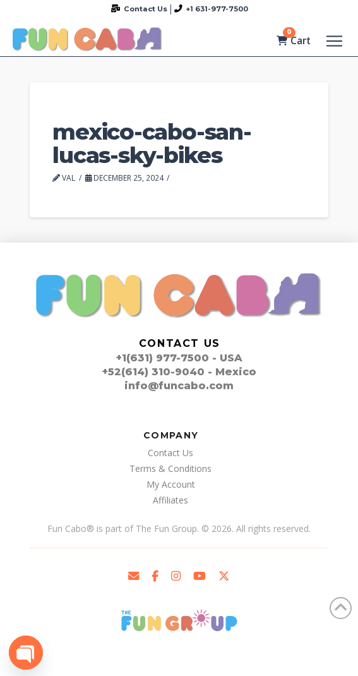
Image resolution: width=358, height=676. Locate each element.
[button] (334, 41)
